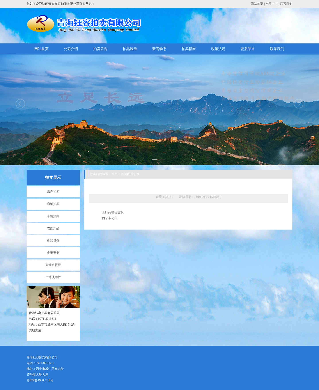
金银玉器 (53, 252)
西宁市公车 (109, 218)
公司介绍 (71, 49)
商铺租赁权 (53, 265)
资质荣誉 (248, 49)
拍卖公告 (100, 49)
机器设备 (53, 240)
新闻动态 (159, 49)
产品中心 (271, 4)
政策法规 (218, 49)
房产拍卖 (53, 191)
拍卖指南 (189, 49)
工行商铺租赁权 (113, 212)
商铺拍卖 (53, 204)
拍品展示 (130, 49)
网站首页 (257, 4)
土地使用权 (53, 277)
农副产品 (53, 228)
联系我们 (286, 4)
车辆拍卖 (53, 216)
